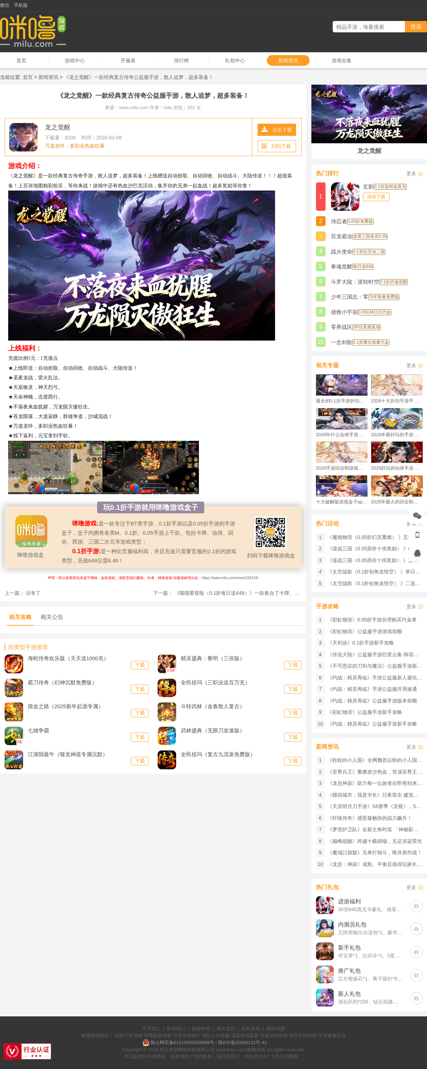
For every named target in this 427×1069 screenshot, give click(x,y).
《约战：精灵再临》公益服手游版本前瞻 (372, 701)
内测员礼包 (352, 924)
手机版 (21, 5)
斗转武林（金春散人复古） (213, 706)
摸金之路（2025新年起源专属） (66, 706)
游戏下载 (376, 196)
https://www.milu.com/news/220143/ (230, 578)
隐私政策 (251, 1028)
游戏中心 (75, 60)
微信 (4, 5)
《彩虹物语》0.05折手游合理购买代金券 (372, 619)
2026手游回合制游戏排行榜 (342, 468)
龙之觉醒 (57, 127)
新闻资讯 (288, 60)
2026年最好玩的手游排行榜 (397, 434)
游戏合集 (342, 60)
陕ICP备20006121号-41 (242, 1042)
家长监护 (226, 1028)
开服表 (128, 60)
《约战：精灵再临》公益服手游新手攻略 (372, 724)
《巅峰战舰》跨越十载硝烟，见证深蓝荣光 (374, 841)
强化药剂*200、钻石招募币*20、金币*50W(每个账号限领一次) (370, 1002)
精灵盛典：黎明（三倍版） (213, 658)
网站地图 (276, 1028)
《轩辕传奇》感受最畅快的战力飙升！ (369, 818)
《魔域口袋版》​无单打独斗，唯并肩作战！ (374, 852)
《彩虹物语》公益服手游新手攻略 (364, 712)
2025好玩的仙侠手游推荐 (397, 468)
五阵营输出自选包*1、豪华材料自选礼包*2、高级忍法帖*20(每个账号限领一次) (370, 932)
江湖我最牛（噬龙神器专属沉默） (68, 754)
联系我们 (176, 1028)
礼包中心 (235, 60)
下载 (140, 665)
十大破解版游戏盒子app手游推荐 (342, 501)
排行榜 (181, 60)
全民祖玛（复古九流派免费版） (218, 754)
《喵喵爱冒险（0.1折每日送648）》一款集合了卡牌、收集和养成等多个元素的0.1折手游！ (275, 593)
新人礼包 (349, 994)
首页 (21, 60)
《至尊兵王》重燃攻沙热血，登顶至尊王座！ (377, 772)
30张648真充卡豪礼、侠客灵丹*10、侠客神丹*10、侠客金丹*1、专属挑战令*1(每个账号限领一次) (370, 909)
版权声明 (201, 1028)
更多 (411, 173)
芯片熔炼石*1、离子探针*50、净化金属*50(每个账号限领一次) (370, 979)
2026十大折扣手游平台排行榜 (397, 400)
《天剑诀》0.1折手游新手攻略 (360, 643)
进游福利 (349, 901)
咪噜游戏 (256, 1049)
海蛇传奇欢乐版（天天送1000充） (68, 658)
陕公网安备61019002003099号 (182, 1042)
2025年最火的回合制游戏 (397, 501)
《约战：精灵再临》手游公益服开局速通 (372, 689)
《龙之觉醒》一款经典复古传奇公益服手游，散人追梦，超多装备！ (139, 77)
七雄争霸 (38, 730)
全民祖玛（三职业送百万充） (215, 682)
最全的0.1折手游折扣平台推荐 (342, 400)
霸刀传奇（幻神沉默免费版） (62, 682)
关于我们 (151, 1028)
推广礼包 (349, 971)
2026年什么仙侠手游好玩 (342, 434)
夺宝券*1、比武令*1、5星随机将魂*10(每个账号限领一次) (370, 955)
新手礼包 (349, 948)
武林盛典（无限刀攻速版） (213, 730)
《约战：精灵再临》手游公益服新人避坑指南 (377, 677)
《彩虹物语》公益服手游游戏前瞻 (364, 631)
